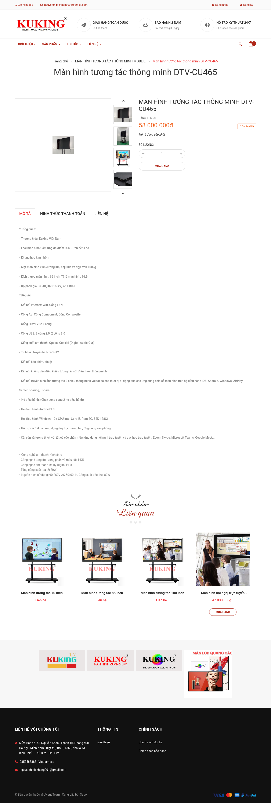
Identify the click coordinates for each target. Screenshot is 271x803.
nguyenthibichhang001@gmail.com (65, 4)
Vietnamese (46, 761)
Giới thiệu (103, 742)
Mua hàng (223, 600)
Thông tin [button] (107, 729)
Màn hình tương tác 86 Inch (102, 581)
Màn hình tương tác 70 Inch (42, 581)
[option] (122, 115)
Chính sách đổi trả (150, 742)
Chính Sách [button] (150, 729)
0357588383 (25, 4)
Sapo (83, 794)
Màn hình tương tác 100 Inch (162, 581)
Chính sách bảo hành (152, 751)
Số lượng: (146, 144)
